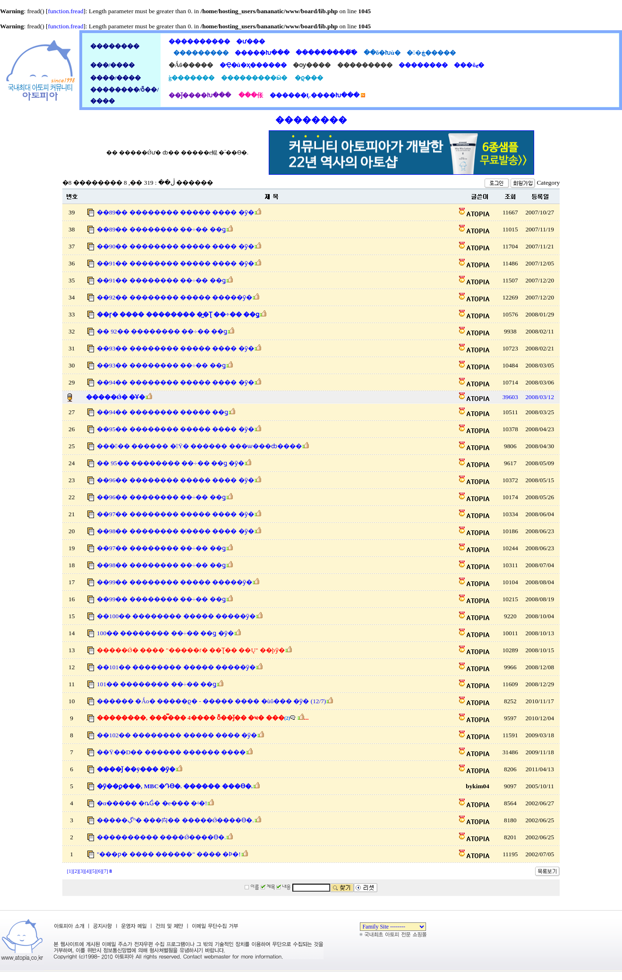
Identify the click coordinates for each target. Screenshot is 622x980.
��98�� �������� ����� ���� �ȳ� (175, 531)
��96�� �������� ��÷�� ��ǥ (161, 497)
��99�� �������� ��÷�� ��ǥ (161, 599)
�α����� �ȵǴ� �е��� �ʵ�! (152, 803)
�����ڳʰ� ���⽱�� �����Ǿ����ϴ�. (175, 820)
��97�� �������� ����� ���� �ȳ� (175, 514)
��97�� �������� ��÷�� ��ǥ (161, 548)
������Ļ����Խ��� (314, 95)
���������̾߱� (325, 52)
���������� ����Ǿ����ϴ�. (161, 837)
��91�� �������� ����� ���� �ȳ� (175, 263)
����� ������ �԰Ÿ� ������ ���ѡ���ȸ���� (199, 446)
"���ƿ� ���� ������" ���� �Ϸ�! (169, 854)
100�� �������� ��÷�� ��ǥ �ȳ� (165, 633)
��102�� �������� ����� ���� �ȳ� (177, 735)
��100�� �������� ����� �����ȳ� (176, 616)
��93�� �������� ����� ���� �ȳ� (175, 348)
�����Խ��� (260, 52)
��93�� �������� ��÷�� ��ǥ (161, 365)
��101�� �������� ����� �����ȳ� (176, 667)
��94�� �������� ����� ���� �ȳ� (175, 382)
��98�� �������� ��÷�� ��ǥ (161, 565)
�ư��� (249, 41)
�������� (421, 64)
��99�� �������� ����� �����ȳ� (174, 582)
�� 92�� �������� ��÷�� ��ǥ (162, 331)
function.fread (65, 11)
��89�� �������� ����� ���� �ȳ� (175, 212)
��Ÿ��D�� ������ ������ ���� (171, 752)
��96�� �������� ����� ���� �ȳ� (175, 480)
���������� (199, 41)
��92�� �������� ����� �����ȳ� (174, 297)
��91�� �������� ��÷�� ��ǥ (161, 280)
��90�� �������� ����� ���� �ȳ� (175, 246)
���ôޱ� (467, 64)
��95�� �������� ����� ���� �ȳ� (175, 429)
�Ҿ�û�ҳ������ (252, 64)
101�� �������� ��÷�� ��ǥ (156, 684)
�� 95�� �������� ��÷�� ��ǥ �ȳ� (170, 463)
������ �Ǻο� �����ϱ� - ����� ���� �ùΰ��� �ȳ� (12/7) (211, 701)
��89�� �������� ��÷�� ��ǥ (161, 229)
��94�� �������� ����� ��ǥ (162, 412)
